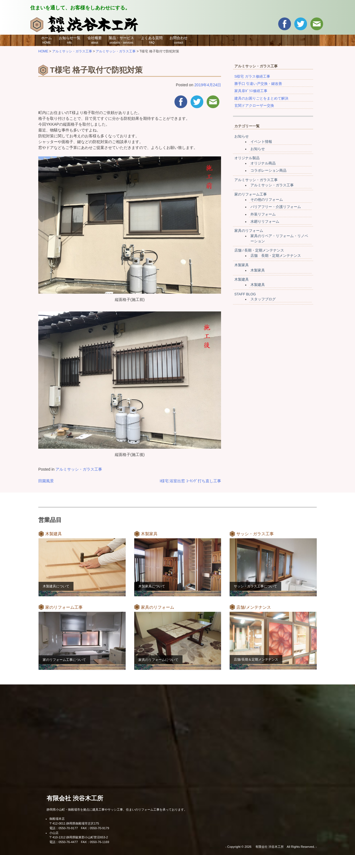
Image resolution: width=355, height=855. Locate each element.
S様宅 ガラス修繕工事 (252, 76)
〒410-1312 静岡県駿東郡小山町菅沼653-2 (78, 837)
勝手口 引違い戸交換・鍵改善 (258, 84)
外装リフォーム (263, 214)
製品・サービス (121, 40)
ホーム (46, 40)
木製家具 (241, 265)
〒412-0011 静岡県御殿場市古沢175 (74, 823)
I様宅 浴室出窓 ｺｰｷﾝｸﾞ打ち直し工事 (190, 481)
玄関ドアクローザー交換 (254, 106)
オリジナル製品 (247, 158)
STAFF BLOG (245, 294)
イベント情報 (261, 142)
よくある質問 (152, 40)
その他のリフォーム (266, 200)
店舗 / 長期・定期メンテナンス (259, 250)
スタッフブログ (263, 299)
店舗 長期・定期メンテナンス (275, 256)
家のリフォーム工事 (250, 194)
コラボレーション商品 (268, 170)
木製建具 (241, 279)
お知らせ (241, 136)
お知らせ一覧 (69, 40)
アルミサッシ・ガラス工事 (78, 469)
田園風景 (46, 481)
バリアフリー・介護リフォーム (275, 207)
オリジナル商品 (263, 163)
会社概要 (94, 40)
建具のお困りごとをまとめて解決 (261, 98)
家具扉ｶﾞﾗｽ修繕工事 (250, 91)
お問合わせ (178, 40)
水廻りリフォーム (264, 222)
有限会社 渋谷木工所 (75, 798)
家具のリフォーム (248, 231)
